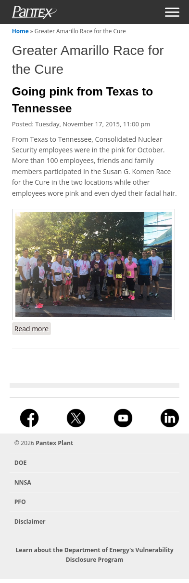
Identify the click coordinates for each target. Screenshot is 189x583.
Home (20, 31)
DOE (20, 463)
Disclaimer (30, 521)
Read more (32, 328)
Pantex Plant (54, 443)
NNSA (22, 482)
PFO (20, 502)
